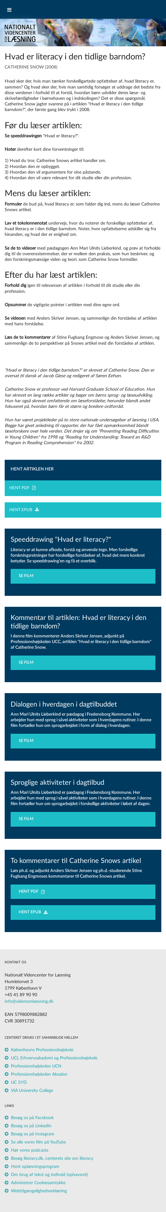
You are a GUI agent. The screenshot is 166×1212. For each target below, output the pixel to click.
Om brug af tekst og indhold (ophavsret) (49, 1175)
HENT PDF (22, 488)
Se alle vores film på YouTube (38, 1142)
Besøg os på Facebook (32, 1118)
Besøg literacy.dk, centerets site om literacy (52, 1158)
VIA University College (32, 1090)
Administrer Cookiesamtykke (38, 1183)
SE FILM (27, 576)
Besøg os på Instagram (32, 1134)
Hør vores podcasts (29, 1150)
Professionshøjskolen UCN (36, 1066)
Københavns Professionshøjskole (42, 1050)
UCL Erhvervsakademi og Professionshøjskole (54, 1058)
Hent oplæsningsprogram (35, 1166)
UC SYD (19, 1082)
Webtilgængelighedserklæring (39, 1191)
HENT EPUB (24, 510)
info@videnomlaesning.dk (29, 1001)
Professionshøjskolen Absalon (39, 1074)
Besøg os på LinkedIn (31, 1126)
